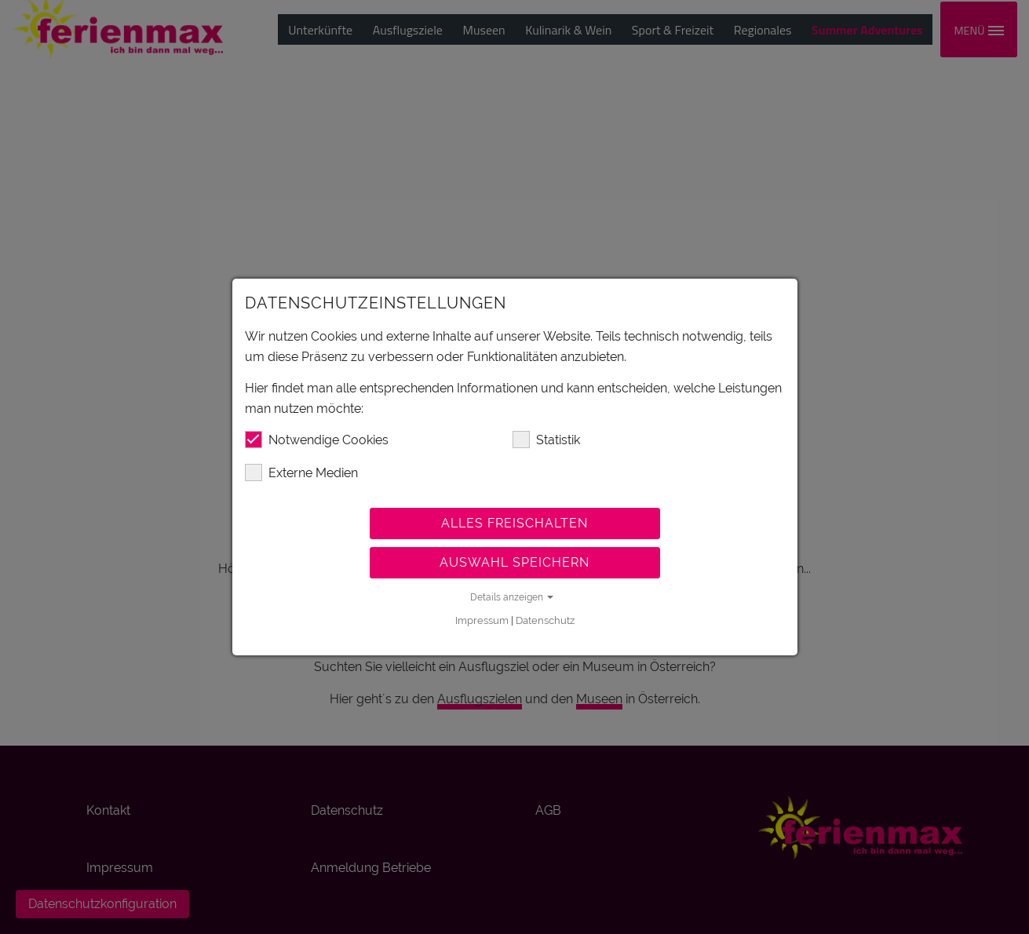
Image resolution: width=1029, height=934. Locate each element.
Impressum (482, 620)
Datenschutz (545, 620)
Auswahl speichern (514, 562)
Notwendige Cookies (317, 439)
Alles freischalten (514, 523)
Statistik (546, 439)
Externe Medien (301, 472)
